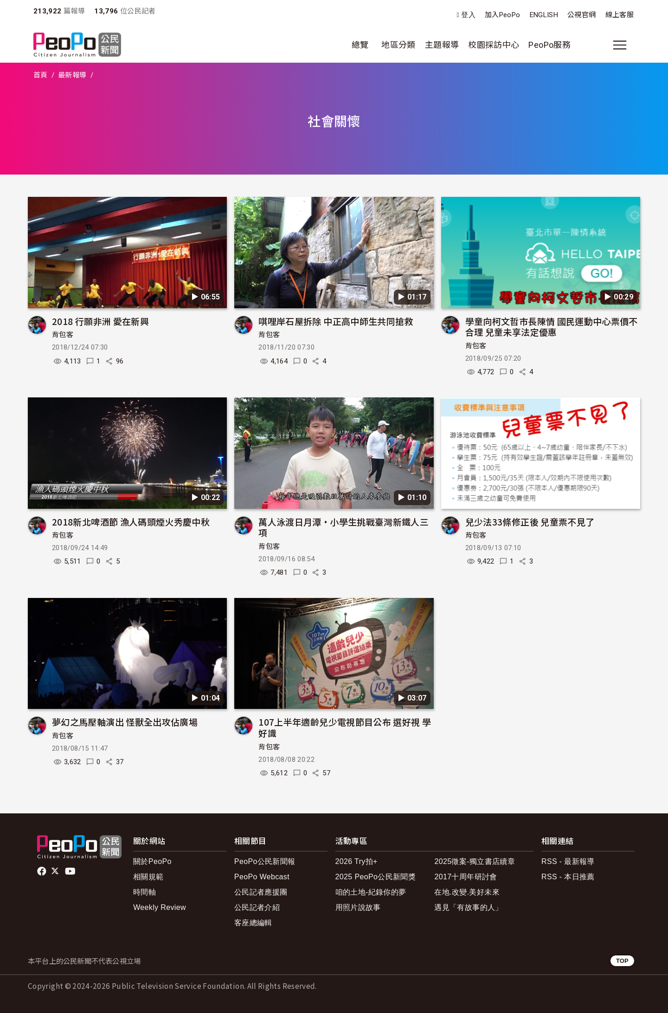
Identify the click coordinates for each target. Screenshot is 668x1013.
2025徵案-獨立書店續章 (474, 861)
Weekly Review (159, 907)
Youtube (71, 871)
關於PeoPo (152, 861)
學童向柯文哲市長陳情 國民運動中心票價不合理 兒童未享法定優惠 (551, 326)
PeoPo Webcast (261, 877)
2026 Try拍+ (356, 861)
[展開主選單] (619, 45)
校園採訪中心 (493, 45)
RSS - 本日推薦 (568, 877)
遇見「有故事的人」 (468, 907)
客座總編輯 (253, 923)
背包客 (62, 335)
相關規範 (148, 877)
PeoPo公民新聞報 (264, 861)
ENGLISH (544, 15)
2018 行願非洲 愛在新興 (100, 321)
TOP (622, 960)
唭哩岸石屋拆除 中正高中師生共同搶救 (335, 321)
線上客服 (619, 15)
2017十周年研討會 (465, 877)
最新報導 (72, 75)
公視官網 (581, 15)
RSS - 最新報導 (568, 861)
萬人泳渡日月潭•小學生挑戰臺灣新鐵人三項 (343, 527)
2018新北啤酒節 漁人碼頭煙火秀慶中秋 (131, 521)
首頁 (40, 75)
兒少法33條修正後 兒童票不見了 (530, 521)
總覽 (360, 45)
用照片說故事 (358, 907)
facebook (42, 871)
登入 (468, 15)
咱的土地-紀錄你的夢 (370, 892)
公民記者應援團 (261, 892)
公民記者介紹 (257, 907)
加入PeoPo (502, 15)
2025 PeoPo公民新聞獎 (375, 877)
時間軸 (144, 892)
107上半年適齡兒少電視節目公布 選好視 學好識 (344, 727)
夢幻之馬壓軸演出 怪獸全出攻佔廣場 (125, 721)
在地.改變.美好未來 (467, 892)
